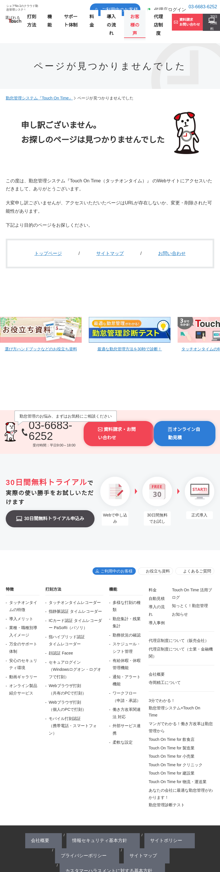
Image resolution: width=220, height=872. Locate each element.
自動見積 (157, 579)
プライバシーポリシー (144, 817)
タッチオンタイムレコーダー (75, 583)
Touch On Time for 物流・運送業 (178, 763)
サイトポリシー (110, 817)
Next (209, 316)
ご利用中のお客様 (121, 7)
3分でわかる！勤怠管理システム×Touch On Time (174, 689)
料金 (82, 22)
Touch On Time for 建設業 (172, 754)
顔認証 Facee (61, 634)
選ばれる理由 (13, 22)
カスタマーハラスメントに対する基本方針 (112, 823)
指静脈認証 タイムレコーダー (75, 592)
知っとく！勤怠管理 (190, 586)
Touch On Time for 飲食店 (172, 720)
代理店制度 (139, 22)
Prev (10, 316)
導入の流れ (97, 22)
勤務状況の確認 (127, 616)
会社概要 (157, 655)
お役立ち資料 (158, 552)
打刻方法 (34, 22)
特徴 (10, 570)
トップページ (48, 239)
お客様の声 (118, 22)
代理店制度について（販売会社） (179, 621)
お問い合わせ (172, 239)
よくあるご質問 (197, 552)
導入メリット (21, 600)
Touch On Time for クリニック (176, 746)
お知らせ (180, 595)
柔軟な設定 (123, 723)
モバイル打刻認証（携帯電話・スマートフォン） (73, 707)
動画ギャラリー (23, 658)
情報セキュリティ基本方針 (72, 817)
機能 (48, 22)
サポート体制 (65, 22)
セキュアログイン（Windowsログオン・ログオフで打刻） (75, 650)
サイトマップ (110, 239)
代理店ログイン (159, 7)
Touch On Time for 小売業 (172, 737)
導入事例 (157, 604)
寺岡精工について (165, 663)
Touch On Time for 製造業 (172, 729)
